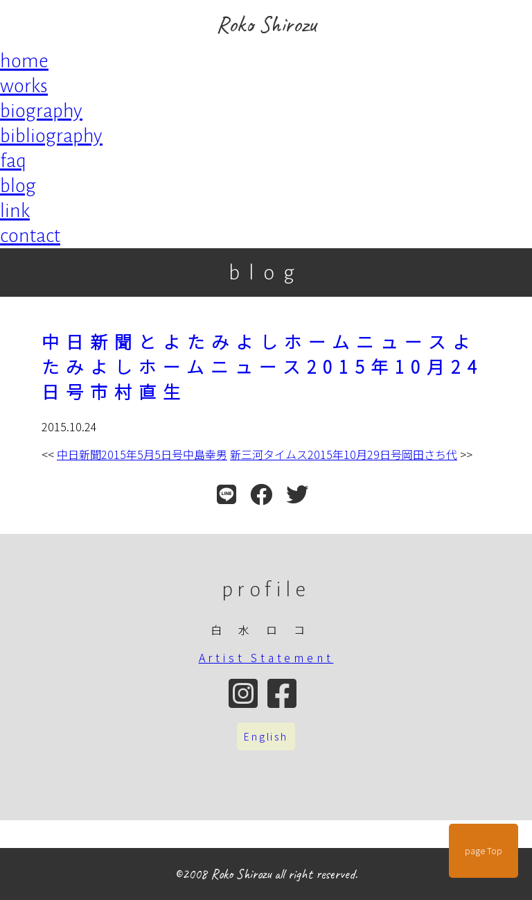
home (24, 61)
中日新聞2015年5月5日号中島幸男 (142, 454)
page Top (483, 851)
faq (13, 160)
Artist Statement (266, 657)
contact (30, 235)
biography (41, 111)
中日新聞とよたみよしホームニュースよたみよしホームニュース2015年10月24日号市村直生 (262, 366)
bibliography (51, 136)
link (15, 210)
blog (18, 185)
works (24, 86)
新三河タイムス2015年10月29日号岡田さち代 (343, 454)
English (266, 736)
